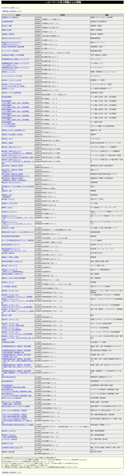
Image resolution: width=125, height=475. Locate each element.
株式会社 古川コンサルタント (11, 182)
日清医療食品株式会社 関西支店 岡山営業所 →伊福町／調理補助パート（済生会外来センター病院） (18, 372)
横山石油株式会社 (7, 381)
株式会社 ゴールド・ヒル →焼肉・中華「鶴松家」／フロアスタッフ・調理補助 (18, 311)
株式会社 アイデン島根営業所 (11, 92)
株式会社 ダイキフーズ (9, 265)
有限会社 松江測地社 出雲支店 (12, 134)
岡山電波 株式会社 (8, 253)
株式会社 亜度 (7, 315)
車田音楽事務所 (7, 97)
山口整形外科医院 (7, 21)
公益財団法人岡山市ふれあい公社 (12, 447)
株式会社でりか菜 (7, 443)
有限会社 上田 (7, 191)
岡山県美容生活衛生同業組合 (11, 236)
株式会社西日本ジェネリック (11, 244)
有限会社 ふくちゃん (9, 72)
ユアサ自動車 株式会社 (9, 286)
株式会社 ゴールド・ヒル (10, 290)
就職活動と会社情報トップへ (12, 11)
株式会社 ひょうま (8, 199)
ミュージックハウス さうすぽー (12, 76)
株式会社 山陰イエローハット (11, 147)
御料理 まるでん (7, 207)
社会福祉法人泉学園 (8, 342)
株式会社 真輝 (7, 26)
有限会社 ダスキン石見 (9, 203)
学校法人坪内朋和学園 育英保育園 (13, 46)
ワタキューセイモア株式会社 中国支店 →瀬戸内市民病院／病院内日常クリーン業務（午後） (17, 420)
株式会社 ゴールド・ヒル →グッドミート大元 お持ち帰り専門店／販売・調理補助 (18, 338)
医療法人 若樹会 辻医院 (10, 257)
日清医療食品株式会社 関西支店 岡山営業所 (16, 346)
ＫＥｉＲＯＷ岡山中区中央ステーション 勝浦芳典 (18, 240)
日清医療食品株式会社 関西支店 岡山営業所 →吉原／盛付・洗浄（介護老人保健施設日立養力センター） (18, 360)
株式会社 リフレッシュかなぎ (11, 80)
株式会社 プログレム (9, 431)
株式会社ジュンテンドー (9, 211)
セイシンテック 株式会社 (10, 51)
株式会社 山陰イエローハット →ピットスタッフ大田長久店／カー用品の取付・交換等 (18, 161)
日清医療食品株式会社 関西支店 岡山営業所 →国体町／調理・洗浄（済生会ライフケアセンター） (17, 366)
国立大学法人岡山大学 (9, 377)
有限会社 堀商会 (7, 143)
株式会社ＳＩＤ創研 (8, 228)
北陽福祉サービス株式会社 (10, 17)
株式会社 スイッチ (8, 282)
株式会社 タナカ (7, 138)
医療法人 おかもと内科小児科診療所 (13, 278)
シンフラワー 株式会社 (9, 439)
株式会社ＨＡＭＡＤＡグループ (11, 38)
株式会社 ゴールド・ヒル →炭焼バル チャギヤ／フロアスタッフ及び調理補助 (18, 300)
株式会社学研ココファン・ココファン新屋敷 (16, 406)
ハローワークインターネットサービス (26, 458)
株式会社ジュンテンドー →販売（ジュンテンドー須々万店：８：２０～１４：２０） (17, 223)
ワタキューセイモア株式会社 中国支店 (14, 410)
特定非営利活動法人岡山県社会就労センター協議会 (18, 425)
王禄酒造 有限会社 (8, 34)
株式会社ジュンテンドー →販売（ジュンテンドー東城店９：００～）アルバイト (18, 217)
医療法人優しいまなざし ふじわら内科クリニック (18, 232)
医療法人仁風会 (7, 30)
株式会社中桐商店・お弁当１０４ (12, 261)
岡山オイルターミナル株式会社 (11, 398)
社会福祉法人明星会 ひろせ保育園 (13, 55)
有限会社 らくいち (8, 88)
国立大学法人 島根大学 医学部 (12, 165)
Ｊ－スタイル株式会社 (9, 126)
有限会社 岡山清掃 (8, 452)
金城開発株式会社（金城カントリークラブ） (16, 59)
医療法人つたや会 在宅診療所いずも (13, 130)
